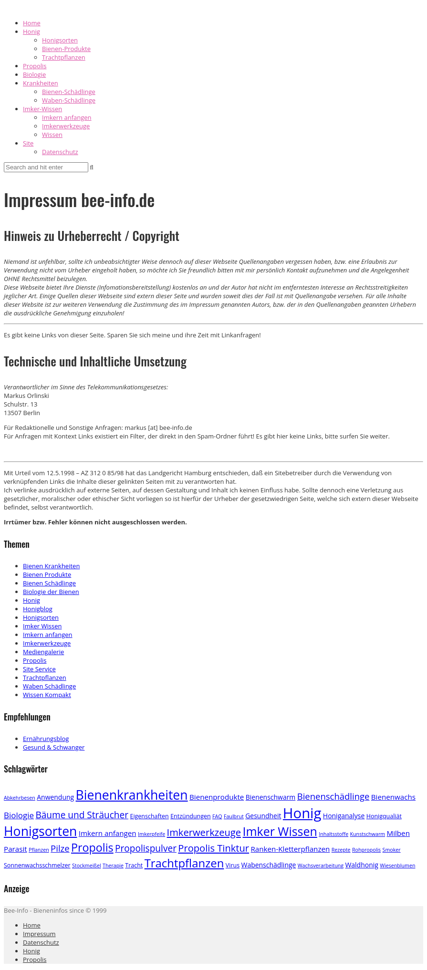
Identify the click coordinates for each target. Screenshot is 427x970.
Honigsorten (60, 40)
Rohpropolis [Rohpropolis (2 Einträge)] (366, 849)
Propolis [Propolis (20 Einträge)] (92, 847)
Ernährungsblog (46, 738)
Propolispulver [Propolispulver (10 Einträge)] (146, 848)
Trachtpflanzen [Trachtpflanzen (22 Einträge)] (184, 863)
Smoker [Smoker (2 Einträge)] (392, 849)
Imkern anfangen (67, 117)
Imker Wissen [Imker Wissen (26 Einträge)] (279, 831)
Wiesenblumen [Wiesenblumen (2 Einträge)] (397, 865)
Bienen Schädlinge (49, 583)
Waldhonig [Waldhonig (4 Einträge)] (361, 864)
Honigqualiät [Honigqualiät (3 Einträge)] (384, 816)
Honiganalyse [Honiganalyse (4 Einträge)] (344, 815)
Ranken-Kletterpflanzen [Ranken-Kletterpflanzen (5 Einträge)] (290, 849)
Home (32, 23)
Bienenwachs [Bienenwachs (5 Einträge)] (393, 797)
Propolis (35, 66)
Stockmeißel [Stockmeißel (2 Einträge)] (86, 865)
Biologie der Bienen (51, 591)
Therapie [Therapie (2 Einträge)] (113, 865)
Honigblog (37, 609)
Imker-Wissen (42, 108)
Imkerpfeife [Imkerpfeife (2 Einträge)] (151, 834)
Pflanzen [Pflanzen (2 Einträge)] (39, 849)
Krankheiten (40, 83)
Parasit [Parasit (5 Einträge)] (15, 849)
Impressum (39, 933)
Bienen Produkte (47, 574)
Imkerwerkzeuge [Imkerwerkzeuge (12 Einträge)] (204, 832)
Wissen (52, 134)
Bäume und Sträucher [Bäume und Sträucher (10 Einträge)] (81, 815)
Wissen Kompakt (47, 694)
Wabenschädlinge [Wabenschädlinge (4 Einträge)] (268, 864)
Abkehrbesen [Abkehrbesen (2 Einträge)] (19, 797)
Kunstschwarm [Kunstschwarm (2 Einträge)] (367, 834)
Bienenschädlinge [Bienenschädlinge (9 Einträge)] (333, 796)
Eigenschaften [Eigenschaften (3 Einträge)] (149, 816)
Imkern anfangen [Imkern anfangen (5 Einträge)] (107, 833)
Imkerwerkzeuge (66, 126)
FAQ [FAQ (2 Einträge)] (217, 816)
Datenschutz (60, 151)
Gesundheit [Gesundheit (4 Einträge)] (263, 815)
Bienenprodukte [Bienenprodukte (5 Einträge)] (216, 797)
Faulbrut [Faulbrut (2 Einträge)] (234, 816)
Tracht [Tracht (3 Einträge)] (134, 865)
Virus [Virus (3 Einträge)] (233, 865)
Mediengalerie (43, 651)
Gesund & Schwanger (53, 747)
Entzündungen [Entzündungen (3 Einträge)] (190, 816)
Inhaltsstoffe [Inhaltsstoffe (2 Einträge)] (333, 834)
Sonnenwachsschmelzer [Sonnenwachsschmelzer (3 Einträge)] (37, 865)
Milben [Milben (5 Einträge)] (398, 833)
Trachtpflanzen (63, 57)
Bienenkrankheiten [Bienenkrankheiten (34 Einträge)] (132, 794)
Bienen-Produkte (66, 48)
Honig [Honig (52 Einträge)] (302, 813)
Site (28, 143)
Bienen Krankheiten (51, 566)
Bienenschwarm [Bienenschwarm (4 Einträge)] (271, 797)
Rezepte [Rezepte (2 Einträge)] (341, 849)
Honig (31, 31)
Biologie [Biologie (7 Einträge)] (19, 815)
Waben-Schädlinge (68, 100)
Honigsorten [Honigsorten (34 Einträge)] (40, 831)
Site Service (39, 669)
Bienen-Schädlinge (68, 91)
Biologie (34, 74)
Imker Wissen (42, 626)
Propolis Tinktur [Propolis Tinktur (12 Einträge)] (213, 848)
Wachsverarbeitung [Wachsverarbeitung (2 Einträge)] (321, 865)
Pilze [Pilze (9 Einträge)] (60, 848)
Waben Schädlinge (49, 686)
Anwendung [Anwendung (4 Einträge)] (55, 797)
